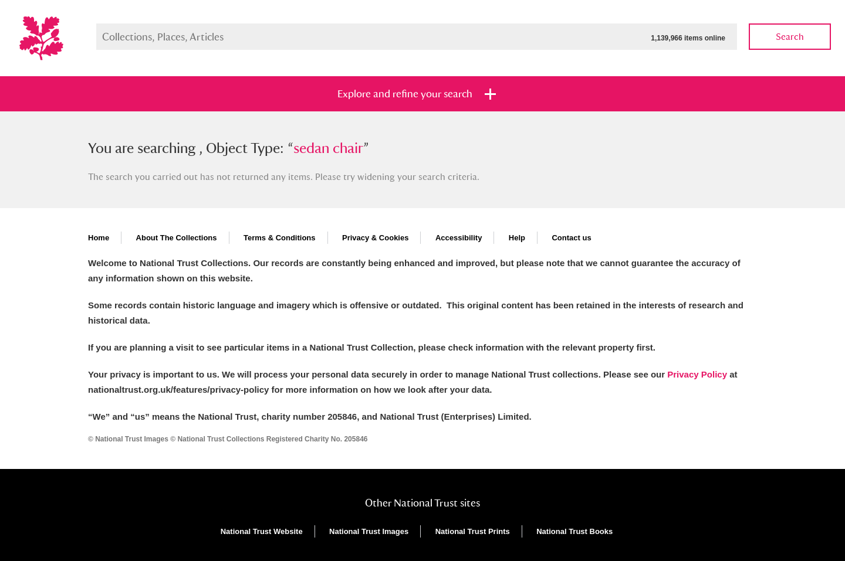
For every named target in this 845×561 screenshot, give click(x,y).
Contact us (571, 237)
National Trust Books (574, 531)
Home (98, 237)
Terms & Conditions (280, 237)
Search (790, 36)
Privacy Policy (697, 374)
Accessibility (458, 237)
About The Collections (176, 237)
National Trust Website (262, 531)
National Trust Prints (472, 531)
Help (517, 237)
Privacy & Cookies (375, 237)
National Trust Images (368, 531)
